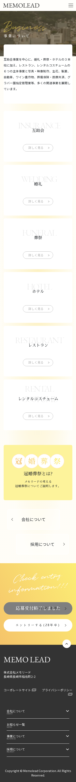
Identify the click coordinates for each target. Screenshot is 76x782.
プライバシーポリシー (57, 692)
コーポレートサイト (20, 690)
